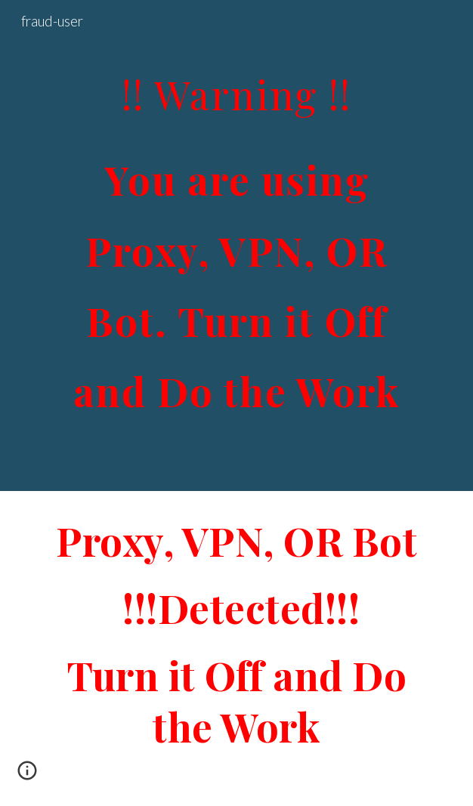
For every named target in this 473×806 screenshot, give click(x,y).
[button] (27, 776)
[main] (236, 245)
